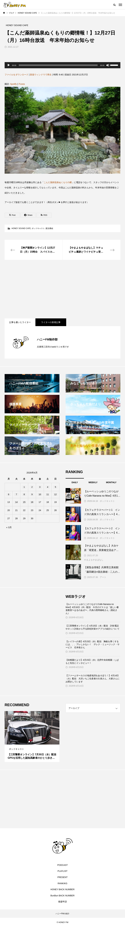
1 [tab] (29, 741)
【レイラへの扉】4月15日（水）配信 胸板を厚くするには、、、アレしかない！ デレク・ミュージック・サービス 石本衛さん (92, 644)
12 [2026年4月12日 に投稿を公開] (55, 494)
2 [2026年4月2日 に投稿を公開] (32, 487)
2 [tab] (32, 741)
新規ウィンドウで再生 (41, 74)
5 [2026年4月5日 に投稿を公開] (55, 487)
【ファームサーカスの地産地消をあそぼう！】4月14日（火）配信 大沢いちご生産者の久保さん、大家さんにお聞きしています (92, 678)
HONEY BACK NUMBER (62, 889)
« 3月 (9, 527)
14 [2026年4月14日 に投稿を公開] (16, 502)
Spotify (13, 84)
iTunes (21, 84)
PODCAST (62, 865)
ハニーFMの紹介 (62, 914)
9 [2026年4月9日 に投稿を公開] (32, 494)
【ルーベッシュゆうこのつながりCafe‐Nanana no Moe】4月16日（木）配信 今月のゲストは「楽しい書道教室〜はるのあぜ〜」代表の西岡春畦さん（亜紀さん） (92, 608)
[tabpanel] (32, 736)
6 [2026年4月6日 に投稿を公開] (8, 494)
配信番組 (49, 228)
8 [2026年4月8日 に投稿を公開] (24, 494)
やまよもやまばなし (93, 560)
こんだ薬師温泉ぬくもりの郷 (58, 182)
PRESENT (62, 877)
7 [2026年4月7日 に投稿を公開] (16, 494)
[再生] (8, 65)
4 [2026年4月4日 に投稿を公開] (47, 487)
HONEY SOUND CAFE (21, 228)
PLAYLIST (62, 871)
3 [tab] (35, 741)
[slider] (58, 65)
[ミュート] (107, 65)
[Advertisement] (62, 289)
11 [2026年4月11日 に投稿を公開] (47, 494)
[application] (62, 65)
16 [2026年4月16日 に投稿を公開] (32, 502)
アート (103, 577)
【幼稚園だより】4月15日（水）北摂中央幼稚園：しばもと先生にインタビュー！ (92, 661)
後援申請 (62, 901)
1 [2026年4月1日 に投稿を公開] (24, 487)
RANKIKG (62, 883)
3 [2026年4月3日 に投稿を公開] (39, 487)
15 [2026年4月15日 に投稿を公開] (24, 502)
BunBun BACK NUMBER (62, 895)
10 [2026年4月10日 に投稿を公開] (40, 494)
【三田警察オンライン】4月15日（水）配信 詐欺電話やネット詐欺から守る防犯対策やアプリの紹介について (92, 627)
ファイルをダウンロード (16, 74)
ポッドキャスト (38, 228)
